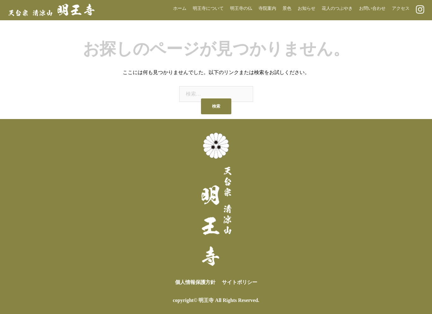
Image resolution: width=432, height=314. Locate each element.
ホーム (179, 8)
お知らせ (306, 8)
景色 (287, 8)
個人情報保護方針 (195, 282)
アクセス (401, 8)
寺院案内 (267, 8)
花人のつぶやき (337, 8)
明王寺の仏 (241, 8)
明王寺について (208, 8)
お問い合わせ (372, 8)
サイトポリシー (239, 282)
